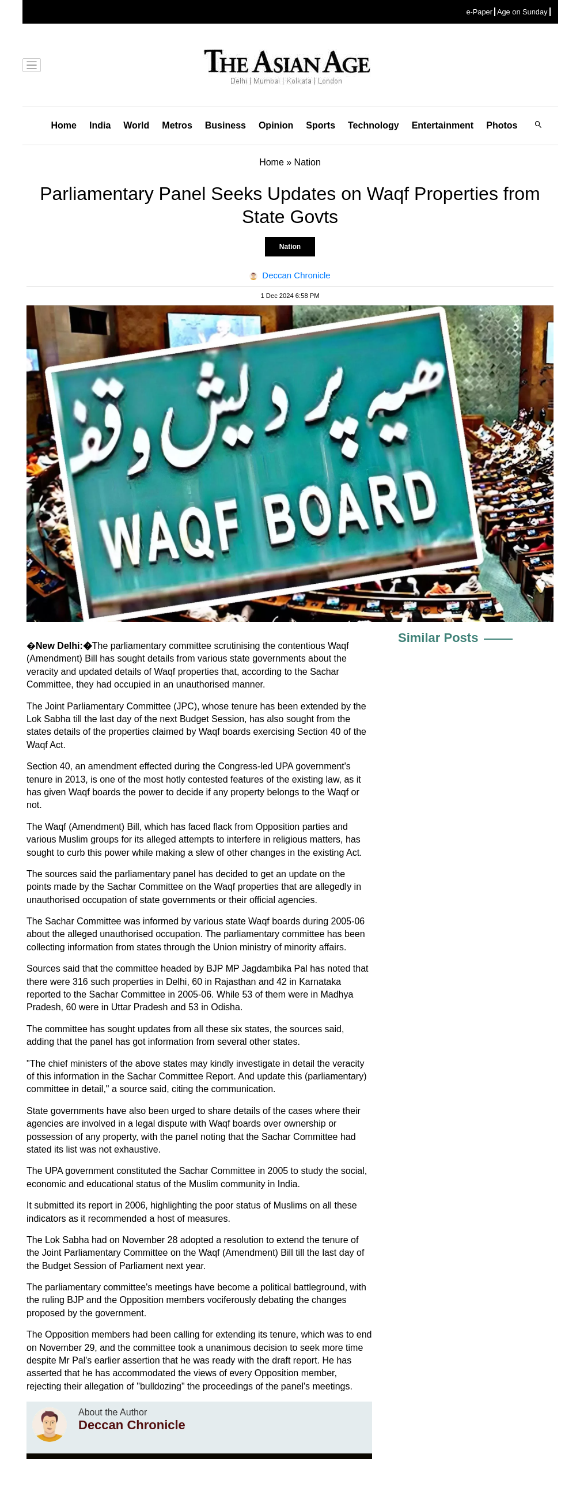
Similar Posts (438, 637)
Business (225, 125)
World (136, 125)
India (100, 125)
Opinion (276, 125)
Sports (320, 125)
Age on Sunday (522, 11)
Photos (501, 125)
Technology (373, 125)
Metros (177, 125)
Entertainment (443, 125)
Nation (290, 247)
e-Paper (479, 11)
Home (64, 125)
